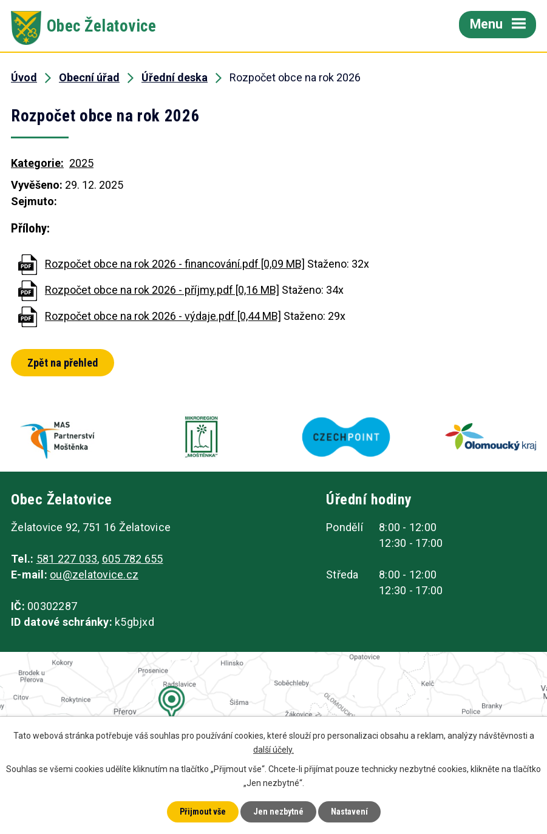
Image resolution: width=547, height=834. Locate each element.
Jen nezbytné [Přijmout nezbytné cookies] (278, 811)
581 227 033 (67, 558)
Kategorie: (37, 163)
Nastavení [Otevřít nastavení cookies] (349, 811)
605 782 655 (132, 558)
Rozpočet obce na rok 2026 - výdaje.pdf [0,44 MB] (163, 316)
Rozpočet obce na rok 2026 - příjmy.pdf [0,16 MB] (162, 289)
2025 (81, 163)
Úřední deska (174, 77)
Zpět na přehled (62, 362)
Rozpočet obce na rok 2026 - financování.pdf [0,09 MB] (175, 263)
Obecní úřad (89, 77)
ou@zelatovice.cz (94, 574)
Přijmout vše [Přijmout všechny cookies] (203, 811)
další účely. (273, 749)
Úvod (24, 77)
